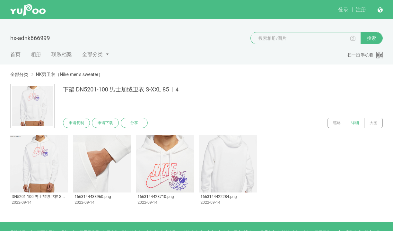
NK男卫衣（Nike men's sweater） (69, 74)
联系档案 (61, 54)
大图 (373, 123)
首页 (15, 54)
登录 (343, 9)
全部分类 (92, 54)
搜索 (371, 38)
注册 (361, 9)
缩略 (337, 123)
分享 (134, 123)
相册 (36, 54)
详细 (355, 123)
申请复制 (76, 123)
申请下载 (105, 123)
